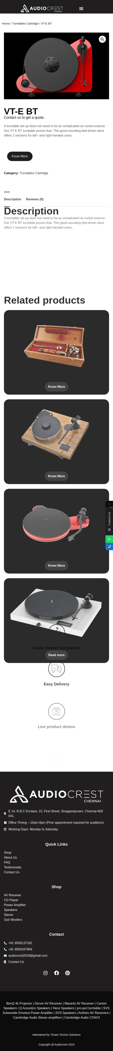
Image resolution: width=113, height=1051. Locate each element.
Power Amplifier (15, 905)
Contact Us (12, 872)
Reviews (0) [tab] (34, 231)
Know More (20, 156)
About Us (10, 857)
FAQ (7, 862)
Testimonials (12, 867)
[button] (81, 8)
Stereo (8, 914)
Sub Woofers (13, 919)
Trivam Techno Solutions (65, 1034)
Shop (7, 852)
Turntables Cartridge (25, 23)
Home (6, 23)
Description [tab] (12, 231)
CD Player (11, 900)
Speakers (10, 910)
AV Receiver (12, 895)
